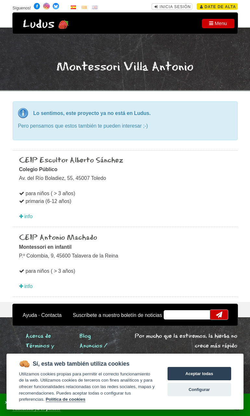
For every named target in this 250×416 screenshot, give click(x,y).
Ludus (39, 24)
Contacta (51, 315)
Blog (85, 336)
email (172, 314)
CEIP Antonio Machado (58, 237)
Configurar (199, 389)
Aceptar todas (199, 373)
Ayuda (30, 315)
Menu (218, 23)
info (26, 216)
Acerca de (38, 336)
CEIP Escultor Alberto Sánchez (71, 160)
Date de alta (218, 7)
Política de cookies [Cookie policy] (65, 399)
